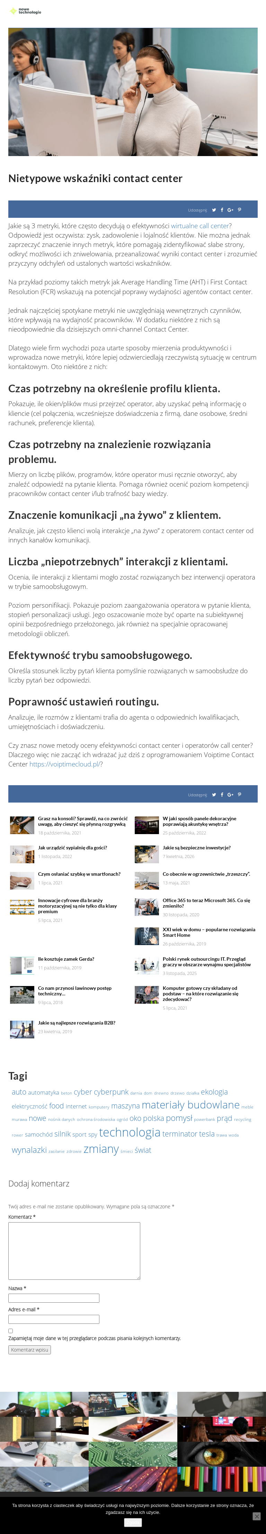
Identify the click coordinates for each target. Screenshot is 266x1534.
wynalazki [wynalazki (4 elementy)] (29, 1149)
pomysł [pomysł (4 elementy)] (179, 1117)
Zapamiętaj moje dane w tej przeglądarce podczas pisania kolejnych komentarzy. (94, 1338)
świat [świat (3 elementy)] (143, 1150)
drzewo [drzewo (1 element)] (177, 1093)
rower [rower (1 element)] (17, 1135)
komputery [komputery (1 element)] (99, 1107)
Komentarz (22, 1217)
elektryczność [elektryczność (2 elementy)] (29, 1106)
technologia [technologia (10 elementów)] (130, 1132)
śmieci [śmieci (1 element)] (127, 1151)
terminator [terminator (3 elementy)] (179, 1134)
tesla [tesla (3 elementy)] (207, 1134)
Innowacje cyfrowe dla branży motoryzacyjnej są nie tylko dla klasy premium (77, 906)
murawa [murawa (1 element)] (19, 1119)
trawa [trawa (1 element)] (221, 1135)
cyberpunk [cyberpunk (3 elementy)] (111, 1092)
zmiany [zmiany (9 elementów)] (101, 1148)
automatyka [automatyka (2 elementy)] (43, 1092)
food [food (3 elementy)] (56, 1106)
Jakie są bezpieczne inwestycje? (197, 847)
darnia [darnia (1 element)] (136, 1093)
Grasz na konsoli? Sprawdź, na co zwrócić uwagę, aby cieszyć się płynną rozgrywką (83, 821)
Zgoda (133, 1522)
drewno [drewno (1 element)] (161, 1093)
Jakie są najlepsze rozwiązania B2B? (76, 1023)
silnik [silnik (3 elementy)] (62, 1134)
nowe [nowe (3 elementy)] (37, 1118)
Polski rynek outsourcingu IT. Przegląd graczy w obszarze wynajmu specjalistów (207, 961)
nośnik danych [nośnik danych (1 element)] (61, 1119)
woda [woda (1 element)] (234, 1135)
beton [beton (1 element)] (66, 1093)
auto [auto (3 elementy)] (19, 1092)
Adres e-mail (23, 1309)
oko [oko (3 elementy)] (135, 1118)
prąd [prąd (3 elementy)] (224, 1118)
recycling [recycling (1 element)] (242, 1119)
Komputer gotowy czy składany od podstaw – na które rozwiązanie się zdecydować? (200, 993)
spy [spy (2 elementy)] (92, 1134)
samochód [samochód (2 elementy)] (39, 1134)
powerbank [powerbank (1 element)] (204, 1119)
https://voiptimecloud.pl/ (64, 764)
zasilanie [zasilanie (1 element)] (56, 1151)
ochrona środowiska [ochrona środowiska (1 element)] (96, 1119)
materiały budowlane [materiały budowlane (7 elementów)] (191, 1104)
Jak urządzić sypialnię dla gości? (72, 847)
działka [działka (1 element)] (192, 1093)
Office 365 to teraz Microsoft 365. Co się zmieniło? (206, 903)
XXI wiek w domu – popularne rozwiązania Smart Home (209, 932)
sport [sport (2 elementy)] (79, 1134)
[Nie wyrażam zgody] (256, 1516)
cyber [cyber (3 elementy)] (83, 1092)
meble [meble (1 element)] (247, 1107)
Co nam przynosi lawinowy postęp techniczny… (75, 990)
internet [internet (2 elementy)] (76, 1106)
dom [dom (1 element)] (148, 1093)
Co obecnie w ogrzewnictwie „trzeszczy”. (206, 874)
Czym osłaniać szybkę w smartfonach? (79, 874)
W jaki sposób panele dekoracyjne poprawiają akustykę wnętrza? (199, 821)
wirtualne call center (200, 225)
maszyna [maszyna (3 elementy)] (125, 1106)
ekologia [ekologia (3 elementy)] (214, 1092)
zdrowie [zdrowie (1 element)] (74, 1151)
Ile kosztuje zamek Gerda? (66, 959)
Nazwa (17, 1288)
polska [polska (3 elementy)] (153, 1118)
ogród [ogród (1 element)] (122, 1119)
